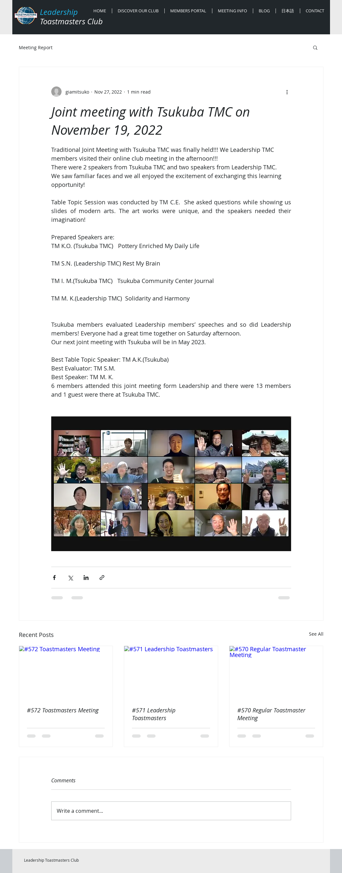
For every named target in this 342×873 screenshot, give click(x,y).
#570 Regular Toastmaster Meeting (271, 714)
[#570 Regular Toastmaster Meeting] (276, 672)
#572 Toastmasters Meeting (63, 710)
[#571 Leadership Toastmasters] (171, 672)
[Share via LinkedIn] (86, 577)
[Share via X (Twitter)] (70, 577)
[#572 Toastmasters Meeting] (66, 672)
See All (316, 634)
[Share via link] (102, 577)
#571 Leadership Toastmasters (153, 714)
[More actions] (287, 92)
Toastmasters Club (71, 21)
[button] (315, 47)
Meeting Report (36, 47)
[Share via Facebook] (54, 577)
